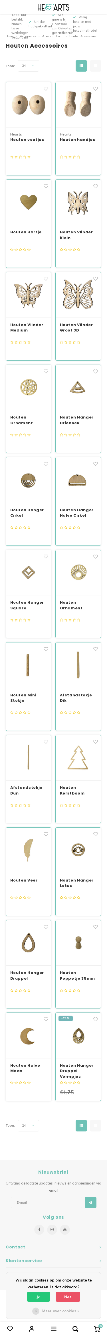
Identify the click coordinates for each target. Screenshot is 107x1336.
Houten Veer (24, 880)
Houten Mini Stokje (23, 698)
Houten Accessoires (82, 36)
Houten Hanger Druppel (27, 975)
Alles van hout (52, 36)
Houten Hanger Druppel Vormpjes (77, 1071)
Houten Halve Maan (25, 1068)
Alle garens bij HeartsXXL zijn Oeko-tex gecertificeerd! (62, 24)
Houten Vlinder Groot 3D (76, 327)
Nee (68, 1297)
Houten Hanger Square (27, 605)
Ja (39, 1297)
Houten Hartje (26, 232)
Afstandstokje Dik (76, 698)
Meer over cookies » (60, 1311)
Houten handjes (77, 139)
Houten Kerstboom (72, 790)
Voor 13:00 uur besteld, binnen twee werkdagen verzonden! (20, 23)
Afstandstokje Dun (26, 790)
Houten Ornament (21, 420)
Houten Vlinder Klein (76, 234)
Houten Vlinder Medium (26, 327)
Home (9, 36)
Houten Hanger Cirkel (27, 512)
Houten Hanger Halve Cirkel (77, 512)
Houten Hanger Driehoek (77, 420)
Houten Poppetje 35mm (77, 975)
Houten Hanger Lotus (77, 883)
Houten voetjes (27, 139)
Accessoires (28, 36)
